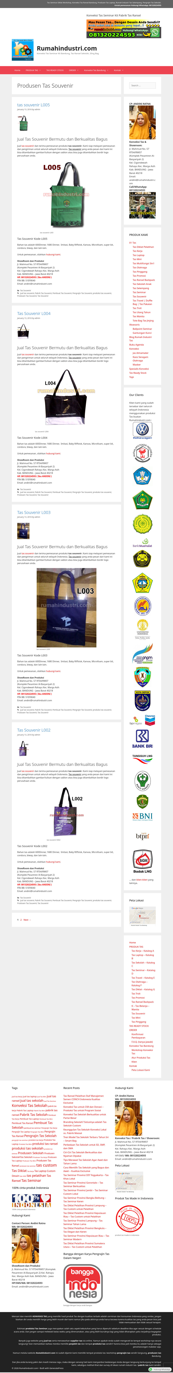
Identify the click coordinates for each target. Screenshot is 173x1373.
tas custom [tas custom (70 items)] (46, 1165)
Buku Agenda (136, 344)
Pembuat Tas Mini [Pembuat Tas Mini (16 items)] (46, 1119)
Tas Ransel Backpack (144, 279)
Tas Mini (137, 259)
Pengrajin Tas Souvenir (82, 293)
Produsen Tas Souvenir (27, 296)
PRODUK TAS (35, 70)
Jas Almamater (141, 352)
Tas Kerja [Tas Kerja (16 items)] (30, 1171)
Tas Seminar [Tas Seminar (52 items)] (31, 1180)
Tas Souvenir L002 (34, 730)
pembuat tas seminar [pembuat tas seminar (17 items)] (32, 1128)
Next (27, 919)
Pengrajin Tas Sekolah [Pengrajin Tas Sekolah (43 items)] (40, 1136)
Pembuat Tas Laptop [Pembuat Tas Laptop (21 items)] (29, 1118)
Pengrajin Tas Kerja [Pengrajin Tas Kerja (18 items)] (49, 1128)
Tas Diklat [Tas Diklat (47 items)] (19, 1170)
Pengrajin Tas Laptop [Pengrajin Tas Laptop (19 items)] (21, 1132)
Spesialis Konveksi (139, 368)
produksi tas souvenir (102, 293)
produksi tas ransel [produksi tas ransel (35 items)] (45, 1144)
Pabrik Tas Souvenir (43, 293)
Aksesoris (134, 324)
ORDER (75, 70)
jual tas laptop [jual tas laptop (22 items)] (30, 1096)
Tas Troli (137, 308)
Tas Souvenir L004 (34, 313)
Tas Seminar (139, 292)
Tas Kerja (137, 250)
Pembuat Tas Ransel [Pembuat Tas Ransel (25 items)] (22, 1123)
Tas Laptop (138, 255)
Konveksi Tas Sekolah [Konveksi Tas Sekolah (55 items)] (29, 1105)
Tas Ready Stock (137, 372)
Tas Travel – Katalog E (143, 977)
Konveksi (134, 348)
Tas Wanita (138, 316)
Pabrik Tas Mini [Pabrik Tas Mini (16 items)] (39, 1111)
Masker (137, 364)
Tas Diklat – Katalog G (143, 989)
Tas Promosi (139, 275)
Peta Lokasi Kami (141, 1070)
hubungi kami (53, 254)
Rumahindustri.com (67, 48)
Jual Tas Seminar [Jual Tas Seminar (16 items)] (50, 1101)
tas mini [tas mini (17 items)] (23, 1176)
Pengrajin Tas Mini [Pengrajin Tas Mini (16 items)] (37, 1132)
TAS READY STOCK (55, 70)
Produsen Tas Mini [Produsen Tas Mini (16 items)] (29, 1161)
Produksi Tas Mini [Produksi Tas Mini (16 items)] (25, 1144)
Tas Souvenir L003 (34, 512)
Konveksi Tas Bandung (97, 70)
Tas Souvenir (25, 290)
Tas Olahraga (140, 267)
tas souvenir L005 (33, 105)
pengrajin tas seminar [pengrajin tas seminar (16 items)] (20, 1140)
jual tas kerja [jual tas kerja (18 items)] (17, 1096)
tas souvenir (28, 145)
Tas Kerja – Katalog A (143, 950)
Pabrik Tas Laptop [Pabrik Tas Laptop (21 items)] (25, 1110)
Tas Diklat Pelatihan (143, 246)
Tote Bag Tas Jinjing (143, 320)
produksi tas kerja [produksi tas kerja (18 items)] (35, 1140)
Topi (131, 377)
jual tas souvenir (27, 293)
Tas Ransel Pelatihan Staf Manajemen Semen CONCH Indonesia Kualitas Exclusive (83, 1099)
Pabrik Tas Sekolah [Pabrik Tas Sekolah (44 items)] (34, 1114)
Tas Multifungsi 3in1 (144, 263)
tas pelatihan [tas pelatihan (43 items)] (36, 1175)
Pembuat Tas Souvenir (62, 293)
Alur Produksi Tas (141, 1057)
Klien (134, 1061)
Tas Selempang (141, 288)
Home (17, 70)
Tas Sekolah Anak (142, 284)
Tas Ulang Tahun (142, 312)
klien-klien (141, 879)
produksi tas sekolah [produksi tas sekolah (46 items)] (27, 1148)
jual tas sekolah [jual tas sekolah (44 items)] (31, 1100)
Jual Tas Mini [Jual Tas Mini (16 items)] (41, 1097)
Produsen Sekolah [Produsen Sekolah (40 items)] (31, 1153)
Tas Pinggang (140, 271)
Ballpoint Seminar (142, 328)
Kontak (120, 70)
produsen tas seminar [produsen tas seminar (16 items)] (28, 1166)
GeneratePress (56, 1368)
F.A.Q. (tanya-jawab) (142, 1041)
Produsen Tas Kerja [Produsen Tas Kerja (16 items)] (40, 1157)
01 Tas (132, 242)
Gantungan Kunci (142, 332)
